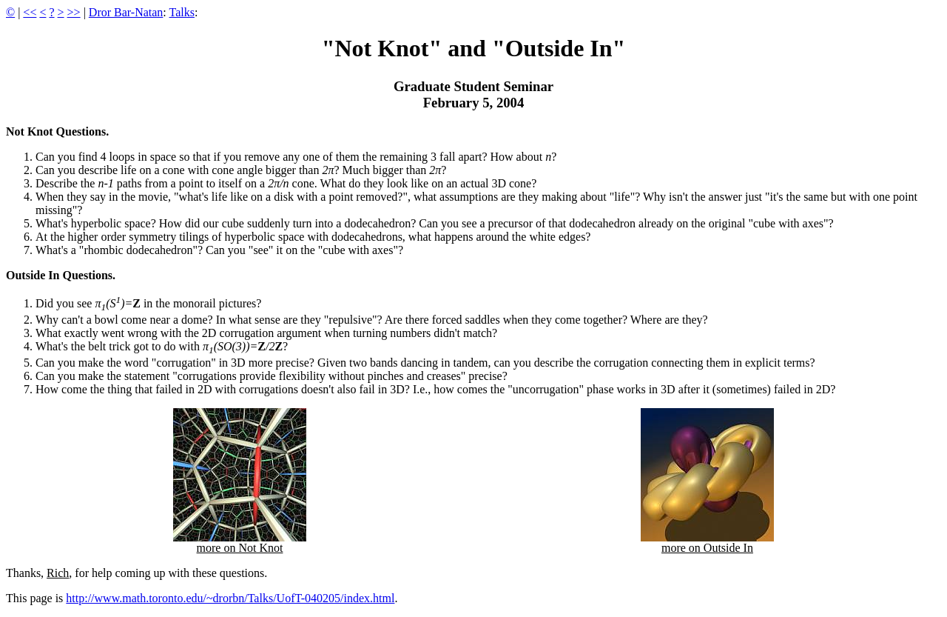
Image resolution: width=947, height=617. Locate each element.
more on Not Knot (239, 542)
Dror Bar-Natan (126, 12)
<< (29, 12)
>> (74, 12)
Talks (182, 12)
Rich (58, 573)
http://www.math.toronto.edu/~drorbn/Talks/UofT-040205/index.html (230, 598)
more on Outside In (707, 542)
